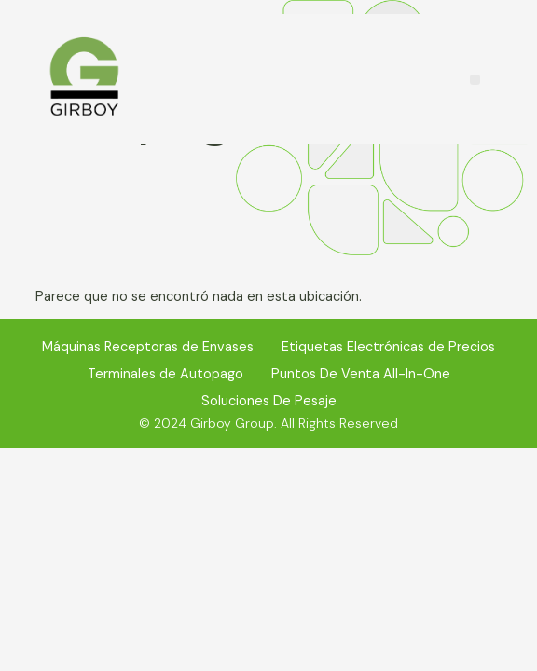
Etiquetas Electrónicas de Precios (388, 346)
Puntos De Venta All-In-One (360, 373)
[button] (475, 80)
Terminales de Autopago (165, 373)
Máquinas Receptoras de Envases (148, 346)
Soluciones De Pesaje (269, 400)
